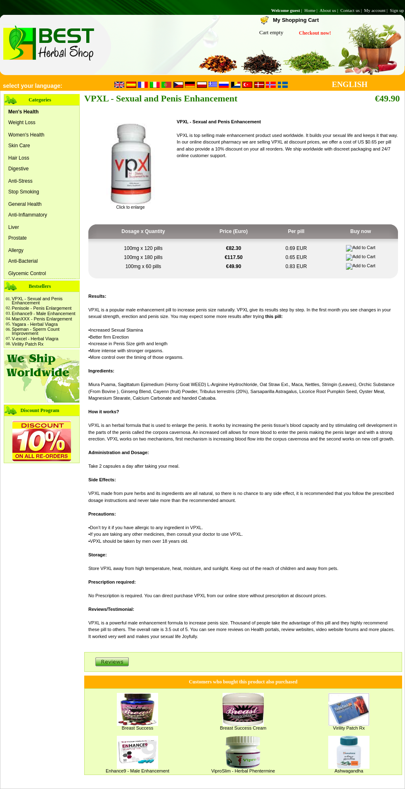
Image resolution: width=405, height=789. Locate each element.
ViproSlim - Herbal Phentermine (243, 770)
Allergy (16, 250)
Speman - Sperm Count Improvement (36, 331)
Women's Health (26, 135)
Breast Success (137, 727)
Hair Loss (18, 158)
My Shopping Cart (296, 20)
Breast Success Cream (243, 727)
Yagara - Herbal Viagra (35, 324)
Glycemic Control (27, 273)
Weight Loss (22, 122)
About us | (329, 10)
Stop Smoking (23, 192)
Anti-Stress (20, 181)
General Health (25, 204)
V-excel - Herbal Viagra (35, 338)
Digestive (18, 169)
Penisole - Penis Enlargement (42, 308)
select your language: (32, 85)
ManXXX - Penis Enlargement (42, 318)
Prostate (17, 238)
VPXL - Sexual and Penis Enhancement (37, 300)
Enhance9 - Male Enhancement (44, 313)
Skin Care (19, 145)
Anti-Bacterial (23, 261)
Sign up (397, 10)
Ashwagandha (348, 770)
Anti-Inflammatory (27, 215)
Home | (311, 10)
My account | (376, 10)
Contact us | (351, 10)
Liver (13, 227)
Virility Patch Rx (28, 344)
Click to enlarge (130, 205)
